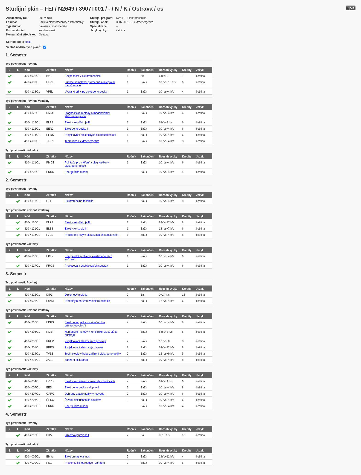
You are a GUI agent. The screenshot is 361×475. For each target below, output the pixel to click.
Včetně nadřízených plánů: (23, 47)
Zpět (351, 8)
